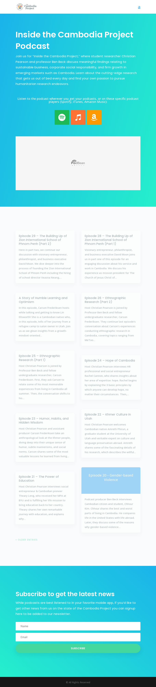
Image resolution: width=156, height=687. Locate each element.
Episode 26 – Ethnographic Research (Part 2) (105, 300)
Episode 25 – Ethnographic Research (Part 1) (39, 358)
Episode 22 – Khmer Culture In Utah (108, 416)
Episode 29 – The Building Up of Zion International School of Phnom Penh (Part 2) (43, 240)
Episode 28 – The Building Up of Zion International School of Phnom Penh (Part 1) (109, 240)
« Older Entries (26, 539)
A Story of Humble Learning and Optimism (43, 300)
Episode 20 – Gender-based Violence (111, 477)
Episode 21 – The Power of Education (39, 478)
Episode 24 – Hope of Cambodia (110, 360)
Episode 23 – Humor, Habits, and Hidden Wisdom (44, 420)
